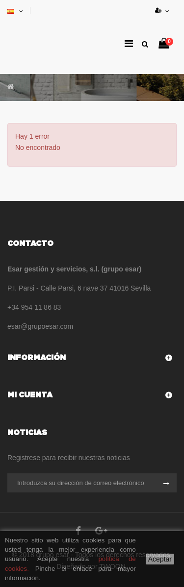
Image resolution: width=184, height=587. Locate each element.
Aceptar (160, 559)
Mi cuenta (30, 395)
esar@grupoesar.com (40, 326)
